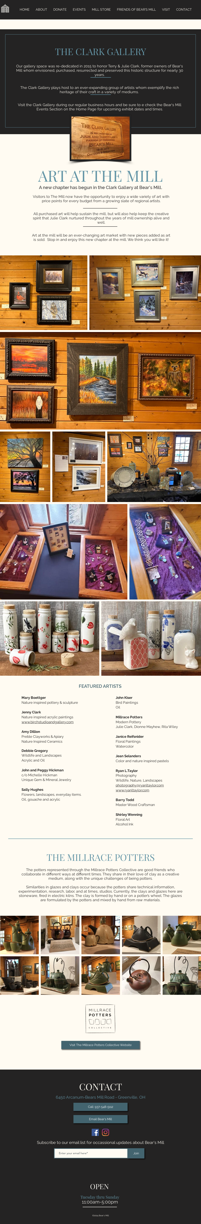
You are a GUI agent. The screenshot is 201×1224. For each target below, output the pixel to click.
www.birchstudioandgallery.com (48, 722)
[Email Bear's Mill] (100, 1119)
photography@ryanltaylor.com (140, 785)
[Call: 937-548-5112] (100, 1107)
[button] (79, 10)
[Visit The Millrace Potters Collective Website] (100, 1045)
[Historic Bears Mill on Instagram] (105, 1132)
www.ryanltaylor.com (132, 790)
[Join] (136, 1153)
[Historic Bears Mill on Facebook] (95, 1132)
